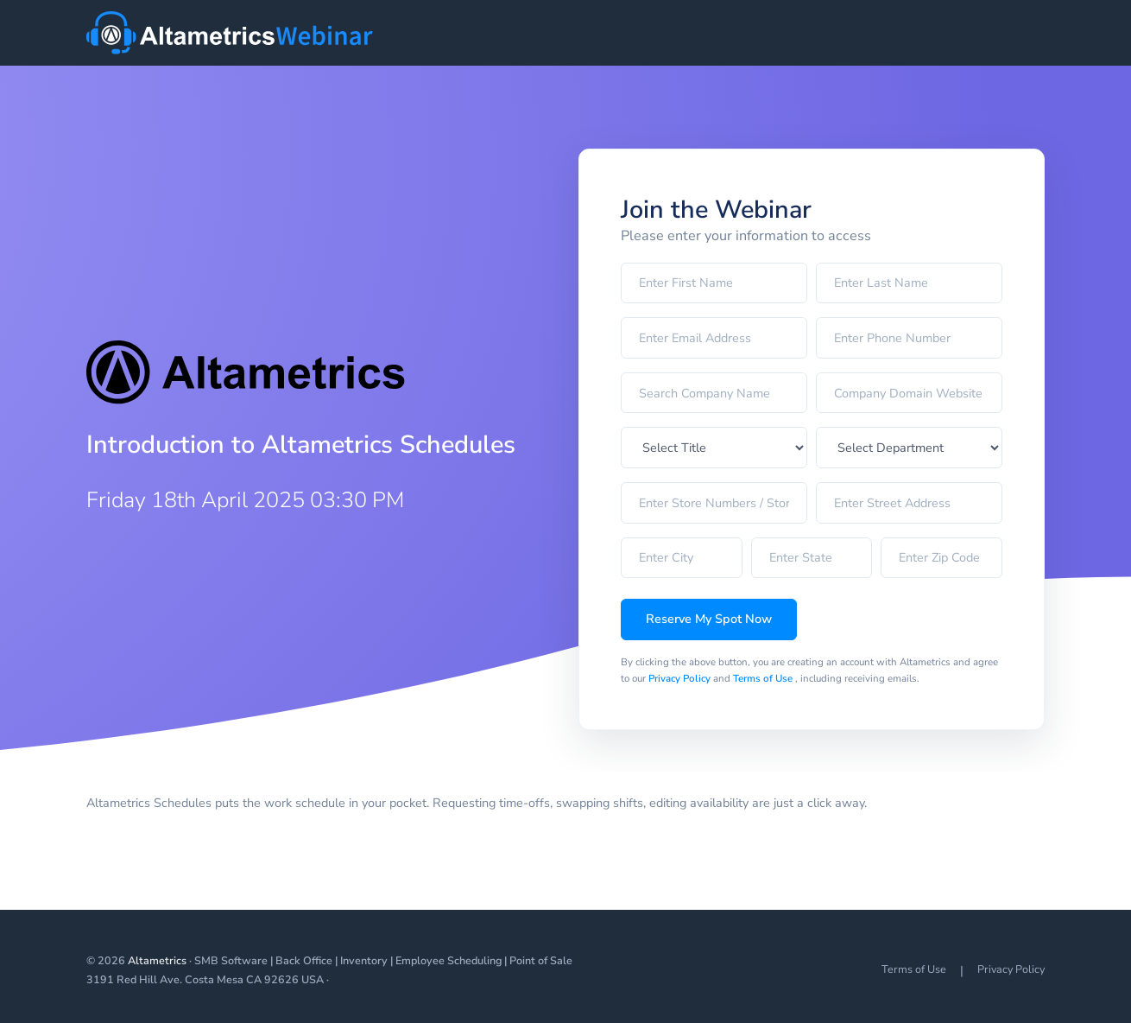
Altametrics (157, 960)
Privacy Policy (680, 678)
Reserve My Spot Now (709, 618)
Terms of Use (764, 678)
